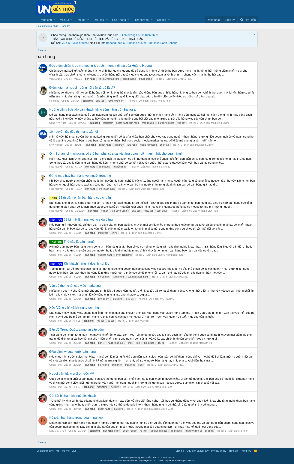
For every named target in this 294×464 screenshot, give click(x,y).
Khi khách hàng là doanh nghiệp (79, 263)
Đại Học (99, 19)
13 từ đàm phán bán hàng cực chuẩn (80, 197)
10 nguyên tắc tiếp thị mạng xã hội (73, 131)
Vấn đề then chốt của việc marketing (75, 285)
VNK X (66, 42)
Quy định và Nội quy (198, 450)
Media (81, 19)
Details (191, 461)
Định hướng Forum (132, 35)
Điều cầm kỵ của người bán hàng (72, 351)
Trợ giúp (233, 450)
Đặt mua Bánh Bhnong (163, 42)
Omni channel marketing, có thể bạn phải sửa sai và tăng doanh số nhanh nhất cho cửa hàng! (115, 153)
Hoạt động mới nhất (47, 26)
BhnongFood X (115, 42)
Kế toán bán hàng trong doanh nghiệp (76, 417)
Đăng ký (65, 26)
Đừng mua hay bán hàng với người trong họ (80, 175)
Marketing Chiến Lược (161, 408)
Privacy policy (218, 450)
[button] (54, 19)
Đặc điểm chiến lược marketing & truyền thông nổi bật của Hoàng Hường (100, 65)
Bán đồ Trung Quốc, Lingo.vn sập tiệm (76, 329)
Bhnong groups (136, 42)
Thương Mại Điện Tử (201, 342)
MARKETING (185, 78)
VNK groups (80, 42)
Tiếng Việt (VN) (66, 450)
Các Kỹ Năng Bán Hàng (205, 210)
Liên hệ (180, 450)
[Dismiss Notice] (254, 35)
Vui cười (144, 320)
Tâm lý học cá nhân (160, 100)
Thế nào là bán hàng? (71, 241)
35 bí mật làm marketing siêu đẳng (81, 219)
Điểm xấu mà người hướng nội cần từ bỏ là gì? (82, 87)
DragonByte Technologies (175, 461)
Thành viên (141, 19)
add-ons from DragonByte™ (138, 461)
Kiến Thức (151, 35)
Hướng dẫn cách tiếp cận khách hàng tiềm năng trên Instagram (93, 109)
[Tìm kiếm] (248, 19)
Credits (161, 19)
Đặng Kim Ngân (58, 122)
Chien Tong (55, 232)
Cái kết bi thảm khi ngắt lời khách (72, 395)
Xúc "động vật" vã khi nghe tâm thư (74, 307)
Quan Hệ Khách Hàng (152, 188)
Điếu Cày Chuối (57, 430)
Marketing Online (220, 122)
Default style (45, 450)
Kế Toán (243, 430)
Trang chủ (45, 19)
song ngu (54, 100)
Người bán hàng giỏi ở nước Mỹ (71, 373)
